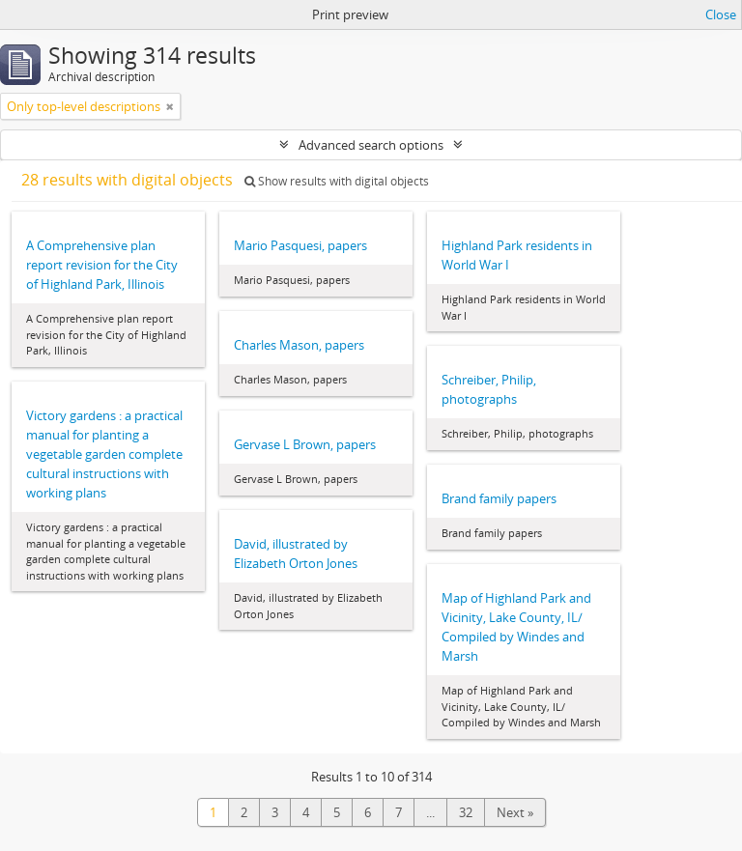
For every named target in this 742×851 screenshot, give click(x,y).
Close (720, 14)
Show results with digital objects (336, 181)
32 (465, 812)
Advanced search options (371, 145)
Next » (515, 812)
